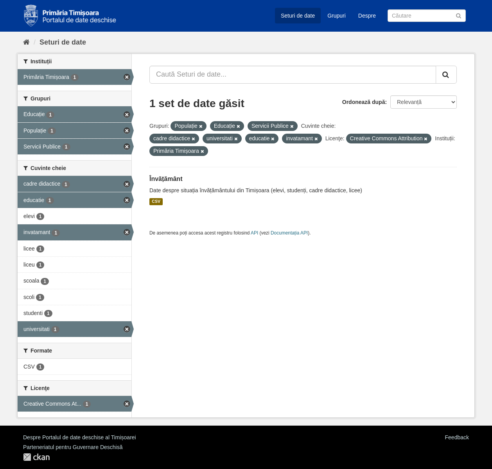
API (254, 233)
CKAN (36, 457)
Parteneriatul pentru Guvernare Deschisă (72, 447)
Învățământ (165, 178)
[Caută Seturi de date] (427, 15)
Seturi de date (298, 16)
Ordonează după (363, 102)
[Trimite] (458, 15)
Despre (367, 16)
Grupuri (336, 16)
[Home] (26, 42)
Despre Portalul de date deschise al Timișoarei (79, 437)
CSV (156, 201)
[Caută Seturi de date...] (292, 75)
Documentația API (289, 233)
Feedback (457, 437)
